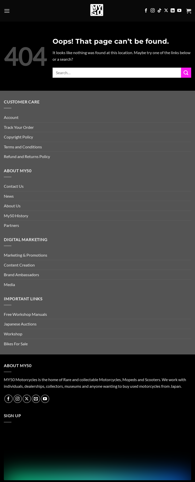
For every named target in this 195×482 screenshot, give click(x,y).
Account (11, 117)
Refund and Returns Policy (27, 156)
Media (9, 284)
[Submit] (186, 72)
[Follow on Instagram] (153, 10)
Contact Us (14, 186)
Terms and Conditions (23, 146)
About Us (12, 205)
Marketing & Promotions (25, 255)
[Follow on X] (166, 10)
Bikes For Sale (16, 343)
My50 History (16, 215)
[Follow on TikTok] (159, 10)
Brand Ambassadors (21, 274)
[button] (7, 11)
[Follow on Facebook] (146, 10)
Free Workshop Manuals (25, 314)
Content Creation (19, 264)
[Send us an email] (36, 399)
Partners (11, 225)
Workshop (13, 333)
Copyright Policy (18, 136)
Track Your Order (19, 127)
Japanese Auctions (20, 323)
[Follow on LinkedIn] (173, 10)
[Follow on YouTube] (179, 10)
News (9, 196)
